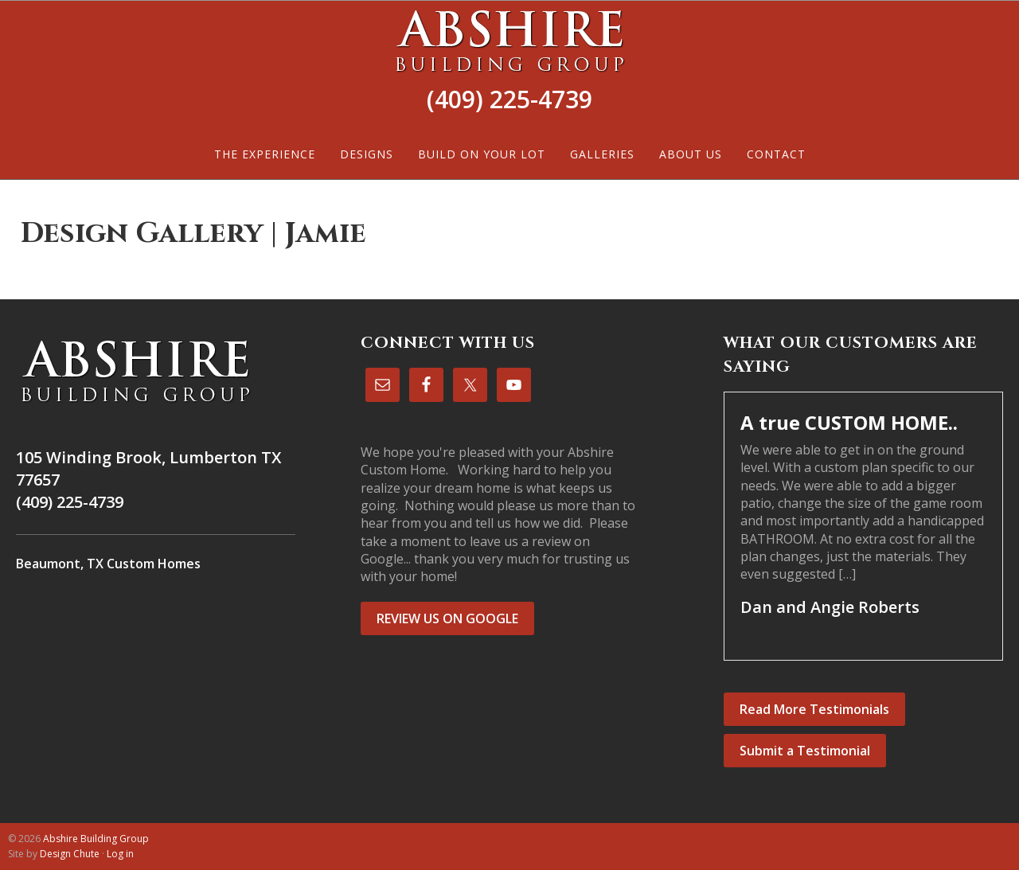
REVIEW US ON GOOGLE (447, 618)
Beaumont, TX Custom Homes (108, 563)
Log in (120, 853)
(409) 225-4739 (509, 99)
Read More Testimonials (814, 709)
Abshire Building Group (509, 40)
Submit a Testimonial (805, 750)
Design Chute (70, 853)
